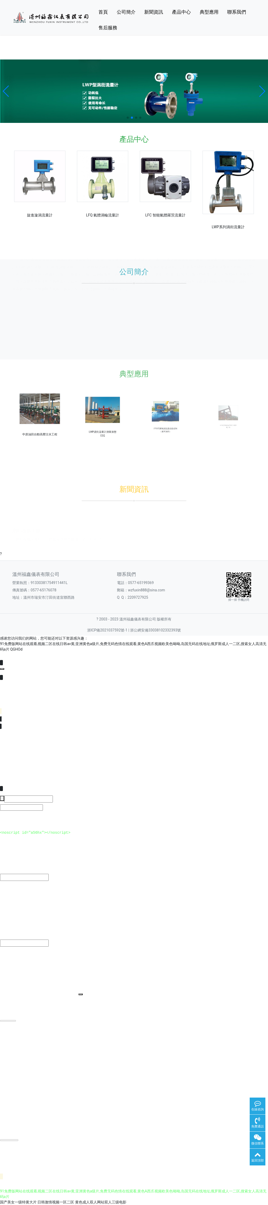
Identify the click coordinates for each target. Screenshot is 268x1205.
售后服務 (107, 27)
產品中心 (181, 12)
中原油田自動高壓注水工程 (39, 425)
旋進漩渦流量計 (40, 215)
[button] (6, 91)
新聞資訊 (153, 12)
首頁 (103, 12)
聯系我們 (236, 12)
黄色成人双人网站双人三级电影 (100, 1202)
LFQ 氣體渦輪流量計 (102, 215)
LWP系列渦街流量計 (228, 227)
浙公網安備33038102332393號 (155, 630)
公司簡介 (126, 12)
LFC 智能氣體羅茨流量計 (165, 215)
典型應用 (209, 12)
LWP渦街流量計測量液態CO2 (102, 424)
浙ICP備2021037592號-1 (107, 630)
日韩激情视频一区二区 (55, 1202)
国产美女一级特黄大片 (18, 1202)
